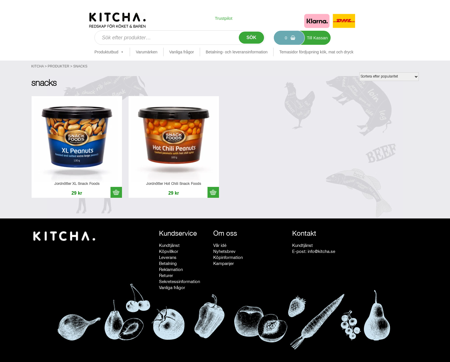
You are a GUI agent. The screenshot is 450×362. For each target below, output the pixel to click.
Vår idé (219, 245)
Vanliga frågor (181, 52)
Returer (166, 275)
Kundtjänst (169, 245)
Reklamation (171, 269)
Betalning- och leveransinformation (237, 52)
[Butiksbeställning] (389, 76)
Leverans (167, 257)
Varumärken (146, 52)
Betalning (168, 263)
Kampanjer (223, 263)
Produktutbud (109, 52)
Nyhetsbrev (224, 251)
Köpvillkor (168, 251)
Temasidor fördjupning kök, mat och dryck (316, 52)
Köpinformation (228, 257)
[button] (116, 192)
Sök (252, 37)
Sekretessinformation (179, 281)
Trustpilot (223, 18)
